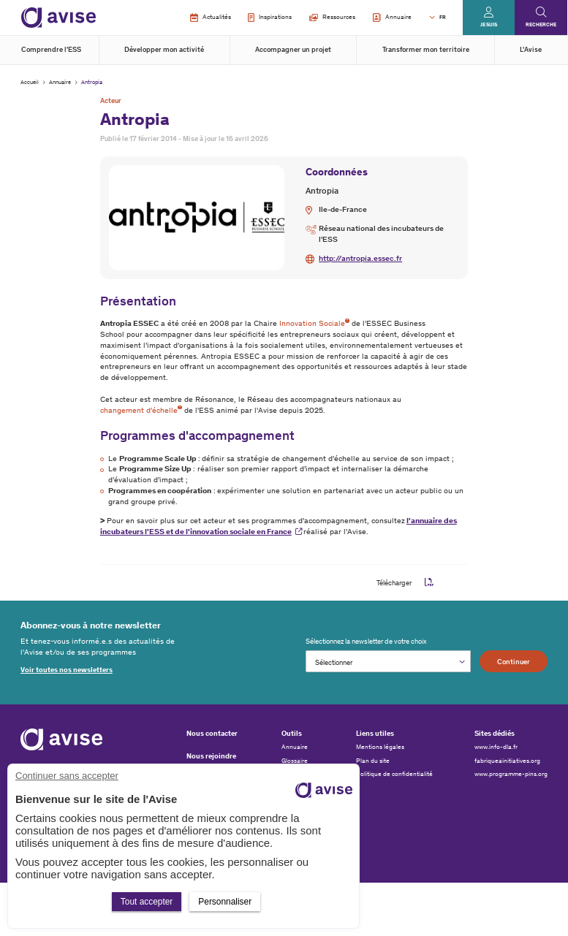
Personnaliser (224, 902)
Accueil (29, 81)
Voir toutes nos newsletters (66, 670)
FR (442, 17)
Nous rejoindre (211, 756)
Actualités (210, 17)
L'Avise (531, 49)
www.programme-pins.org (511, 773)
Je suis (488, 24)
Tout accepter (147, 902)
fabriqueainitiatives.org (507, 760)
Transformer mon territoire (425, 49)
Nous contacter (212, 733)
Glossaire (294, 760)
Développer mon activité (164, 49)
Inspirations (270, 17)
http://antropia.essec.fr (360, 258)
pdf (429, 582)
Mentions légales (380, 746)
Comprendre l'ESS (51, 49)
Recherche (541, 24)
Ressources (332, 16)
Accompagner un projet (293, 49)
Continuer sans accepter (66, 775)
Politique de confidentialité (394, 773)
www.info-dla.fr (496, 746)
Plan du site (373, 760)
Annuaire (392, 17)
